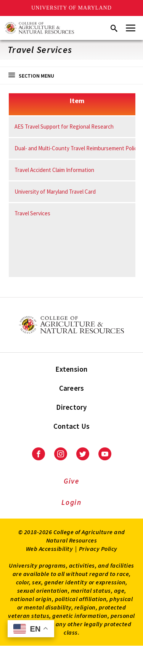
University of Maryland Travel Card (55, 191)
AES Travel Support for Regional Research (64, 126)
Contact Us (71, 426)
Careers (71, 388)
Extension (71, 369)
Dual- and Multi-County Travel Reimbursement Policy (77, 148)
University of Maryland (71, 8)
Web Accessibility (49, 548)
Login (71, 502)
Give (71, 480)
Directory (71, 407)
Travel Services (32, 213)
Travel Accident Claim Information (54, 169)
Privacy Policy (98, 548)
